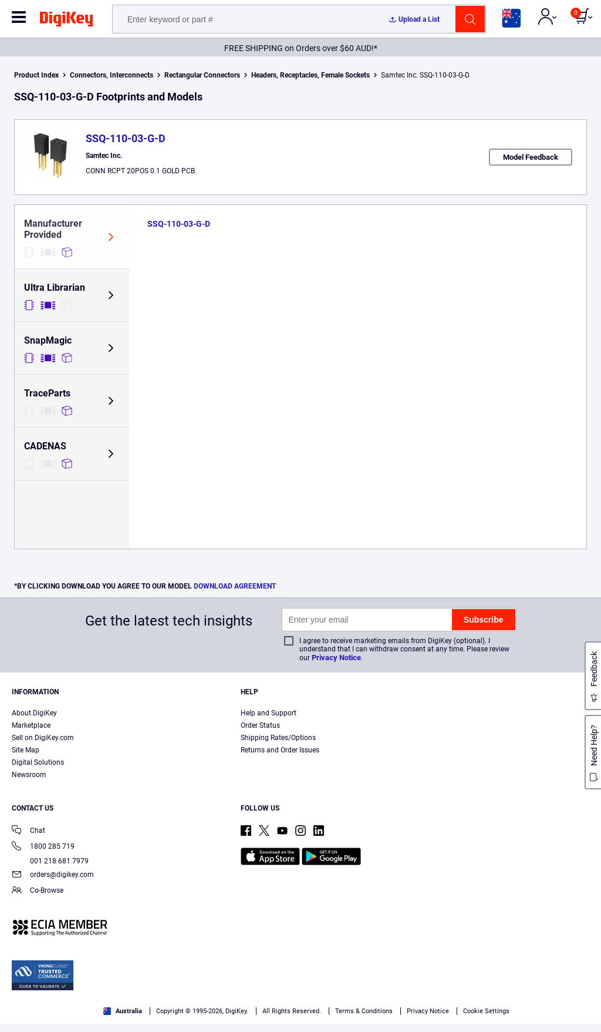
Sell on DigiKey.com (43, 738)
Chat (28, 831)
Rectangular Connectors (202, 75)
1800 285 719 (43, 847)
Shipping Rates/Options (278, 738)
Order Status (260, 725)
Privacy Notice (336, 657)
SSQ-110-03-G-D (126, 138)
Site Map (25, 750)
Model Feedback (530, 157)
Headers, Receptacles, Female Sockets (310, 75)
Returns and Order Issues (280, 750)
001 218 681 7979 (50, 861)
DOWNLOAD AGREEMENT (235, 586)
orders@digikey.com (53, 875)
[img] (66, 21)
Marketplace (31, 725)
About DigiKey (34, 713)
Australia (122, 1011)
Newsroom (29, 775)
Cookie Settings (486, 1011)
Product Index (36, 75)
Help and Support (268, 713)
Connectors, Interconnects (111, 75)
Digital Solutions (38, 762)
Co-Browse (37, 891)
